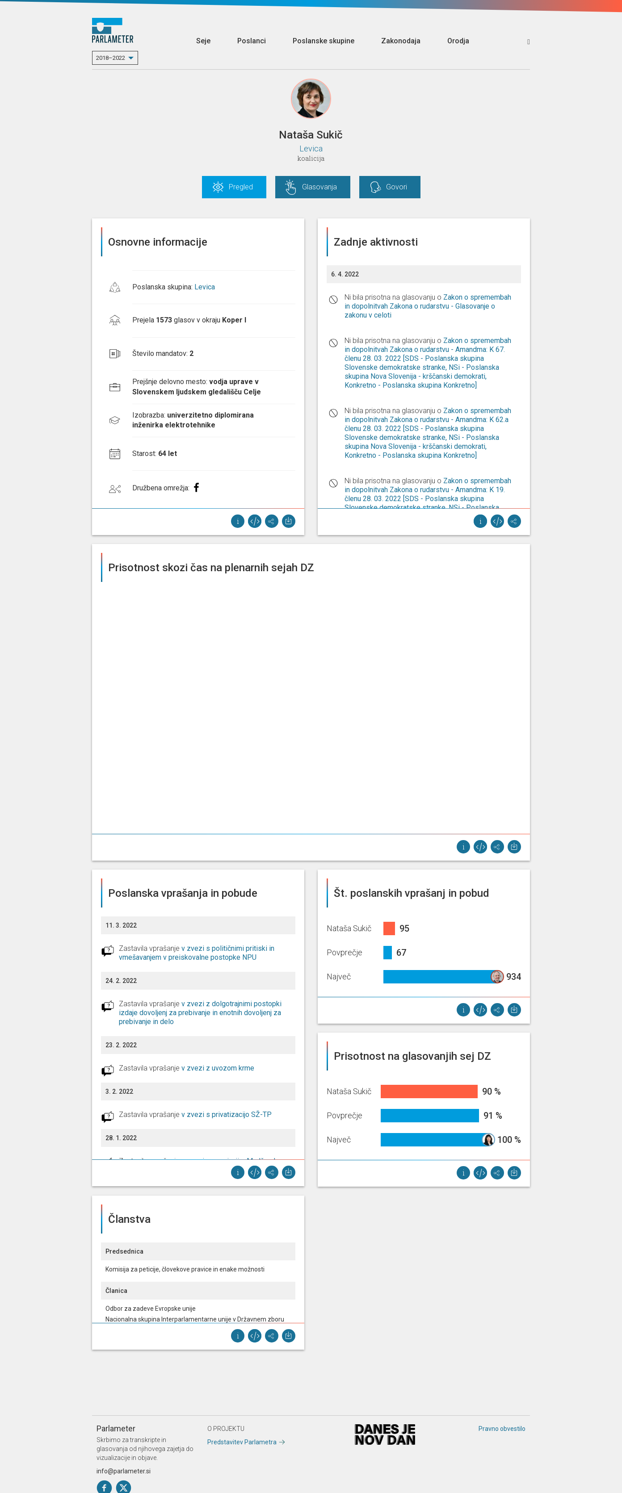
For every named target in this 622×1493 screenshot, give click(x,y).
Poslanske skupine (323, 41)
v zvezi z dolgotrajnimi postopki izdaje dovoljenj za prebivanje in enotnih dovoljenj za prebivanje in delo (200, 1013)
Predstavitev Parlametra (242, 1442)
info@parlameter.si (124, 1471)
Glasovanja (319, 187)
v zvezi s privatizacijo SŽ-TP (226, 1114)
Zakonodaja (400, 41)
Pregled (241, 187)
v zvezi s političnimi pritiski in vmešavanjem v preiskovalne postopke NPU (196, 953)
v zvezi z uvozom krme (217, 1068)
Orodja (458, 41)
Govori (396, 187)
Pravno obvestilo (502, 1428)
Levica (311, 148)
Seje (203, 41)
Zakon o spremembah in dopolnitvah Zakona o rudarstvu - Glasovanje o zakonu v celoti (428, 306)
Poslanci (251, 41)
